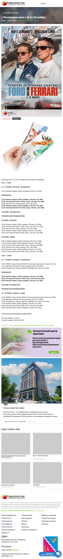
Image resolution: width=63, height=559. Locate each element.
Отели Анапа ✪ (6, 521)
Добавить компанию (49, 515)
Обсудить (16, 118)
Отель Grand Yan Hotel (13, 408)
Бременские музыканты (8, 485)
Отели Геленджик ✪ (8, 530)
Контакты (45, 524)
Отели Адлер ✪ (6, 524)
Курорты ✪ (5, 532)
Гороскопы (25, 527)
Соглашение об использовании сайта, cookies (15, 510)
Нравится (6, 118)
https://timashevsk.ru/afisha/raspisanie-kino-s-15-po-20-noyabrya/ (34, 325)
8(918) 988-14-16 (7, 556)
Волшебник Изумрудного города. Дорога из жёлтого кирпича (13, 456)
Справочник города (49, 518)
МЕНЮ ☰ (43, 3)
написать (16, 550)
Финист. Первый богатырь (40, 455)
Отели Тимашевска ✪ (8, 515)
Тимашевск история (49, 521)
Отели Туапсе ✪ (6, 527)
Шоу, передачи (26, 518)
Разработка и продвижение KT (37, 510)
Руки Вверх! (36, 485)
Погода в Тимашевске (29, 530)
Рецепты (24, 521)
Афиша (23, 524)
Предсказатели (26, 515)
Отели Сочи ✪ (6, 518)
